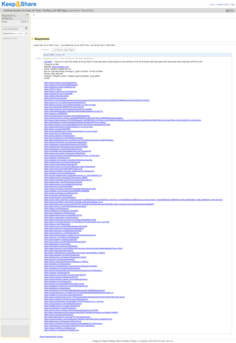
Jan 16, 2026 (54, 55)
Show (25, 21)
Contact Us (96, 341)
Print (229, 10)
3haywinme (13, 33)
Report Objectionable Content (51, 337)
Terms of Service (122, 341)
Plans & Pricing (109, 341)
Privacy (133, 341)
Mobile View (223, 4)
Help (233, 4)
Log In (212, 4)
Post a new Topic (63, 50)
